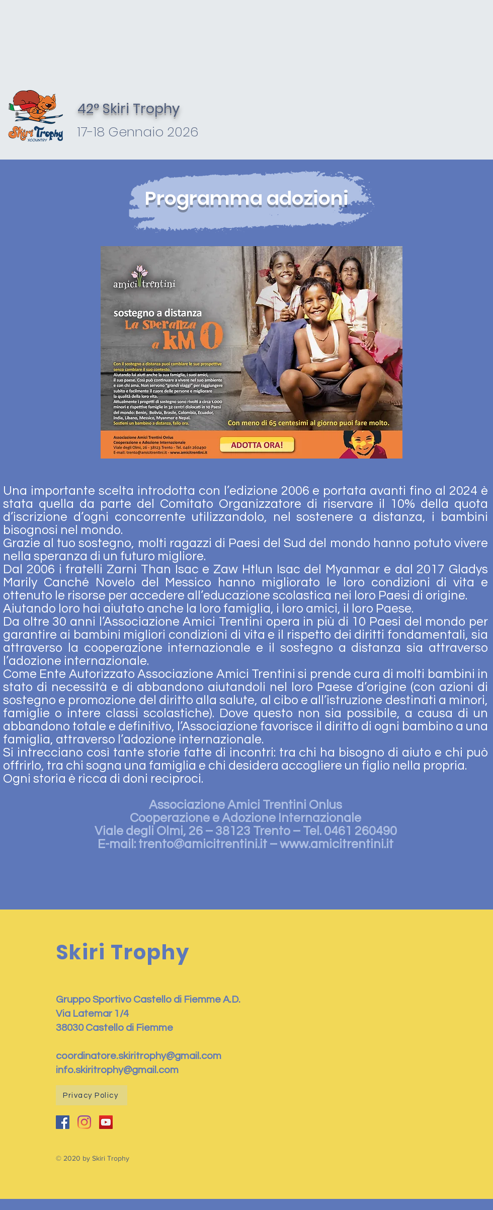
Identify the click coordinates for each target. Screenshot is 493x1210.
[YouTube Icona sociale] (106, 1122)
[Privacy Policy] (91, 1095)
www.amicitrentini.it (336, 844)
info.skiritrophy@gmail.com (117, 1070)
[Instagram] (84, 1122)
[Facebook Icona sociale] (62, 1122)
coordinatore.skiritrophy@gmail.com (138, 1056)
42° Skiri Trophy (128, 108)
